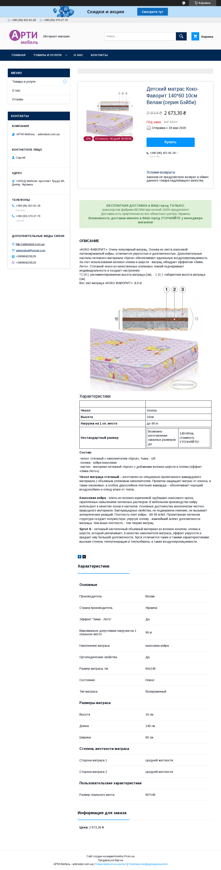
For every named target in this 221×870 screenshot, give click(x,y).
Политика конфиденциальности (147, 864)
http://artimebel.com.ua (30, 244)
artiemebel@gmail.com (30, 250)
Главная (18, 55)
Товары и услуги (47, 55)
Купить (171, 142)
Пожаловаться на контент (110, 864)
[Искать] (181, 36)
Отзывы (17, 99)
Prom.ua (129, 856)
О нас (78, 55)
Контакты (99, 55)
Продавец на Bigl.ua (110, 860)
